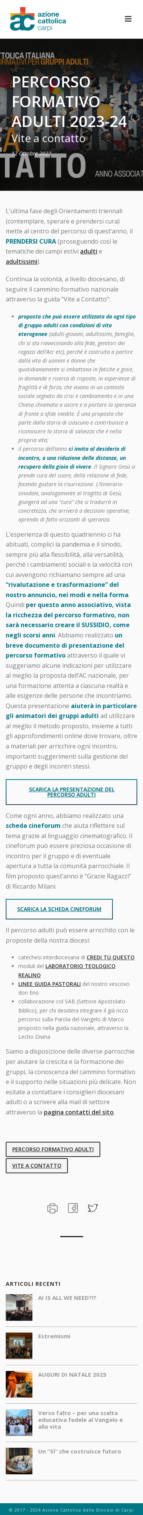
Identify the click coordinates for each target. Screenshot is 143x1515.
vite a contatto (36, 1165)
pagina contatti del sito (79, 1112)
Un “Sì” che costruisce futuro (79, 1451)
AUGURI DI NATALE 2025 (72, 1374)
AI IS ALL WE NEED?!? (67, 1297)
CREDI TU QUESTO (111, 957)
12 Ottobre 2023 (31, 153)
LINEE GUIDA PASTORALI (49, 983)
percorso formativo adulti (53, 1149)
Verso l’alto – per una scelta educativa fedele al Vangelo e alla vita (80, 1419)
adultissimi (21, 261)
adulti (88, 251)
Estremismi (54, 1336)
